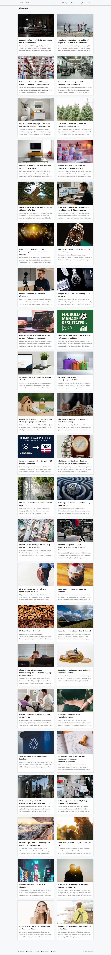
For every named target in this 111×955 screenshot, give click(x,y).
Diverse (56, 3)
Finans (90, 3)
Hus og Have (81, 3)
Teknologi (65, 3)
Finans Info (23, 3)
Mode (72, 3)
